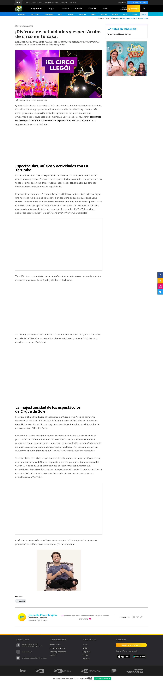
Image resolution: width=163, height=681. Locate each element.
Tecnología (21, 14)
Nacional (73, 2)
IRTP (18, 2)
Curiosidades (49, 14)
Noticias (101, 18)
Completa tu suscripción (131, 645)
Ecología (115, 14)
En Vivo (106, 8)
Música (93, 14)
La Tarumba (21, 175)
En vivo (85, 645)
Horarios (78, 8)
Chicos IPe (92, 8)
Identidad (104, 14)
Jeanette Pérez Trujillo (43, 615)
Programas (36, 8)
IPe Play (85, 655)
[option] (22, 671)
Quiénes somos (55, 645)
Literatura (82, 14)
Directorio (86, 659)
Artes (60, 14)
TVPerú (27, 2)
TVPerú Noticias (37, 2)
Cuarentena (20, 601)
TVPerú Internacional (51, 2)
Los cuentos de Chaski (136, 2)
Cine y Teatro (35, 14)
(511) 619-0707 (27, 652)
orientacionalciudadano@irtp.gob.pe (34, 658)
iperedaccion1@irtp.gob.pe (38, 620)
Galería (134, 14)
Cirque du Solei (25, 416)
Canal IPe (64, 2)
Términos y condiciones (58, 652)
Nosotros (65, 8)
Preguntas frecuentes (57, 648)
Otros (125, 14)
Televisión (70, 14)
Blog (51, 8)
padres (144, 14)
